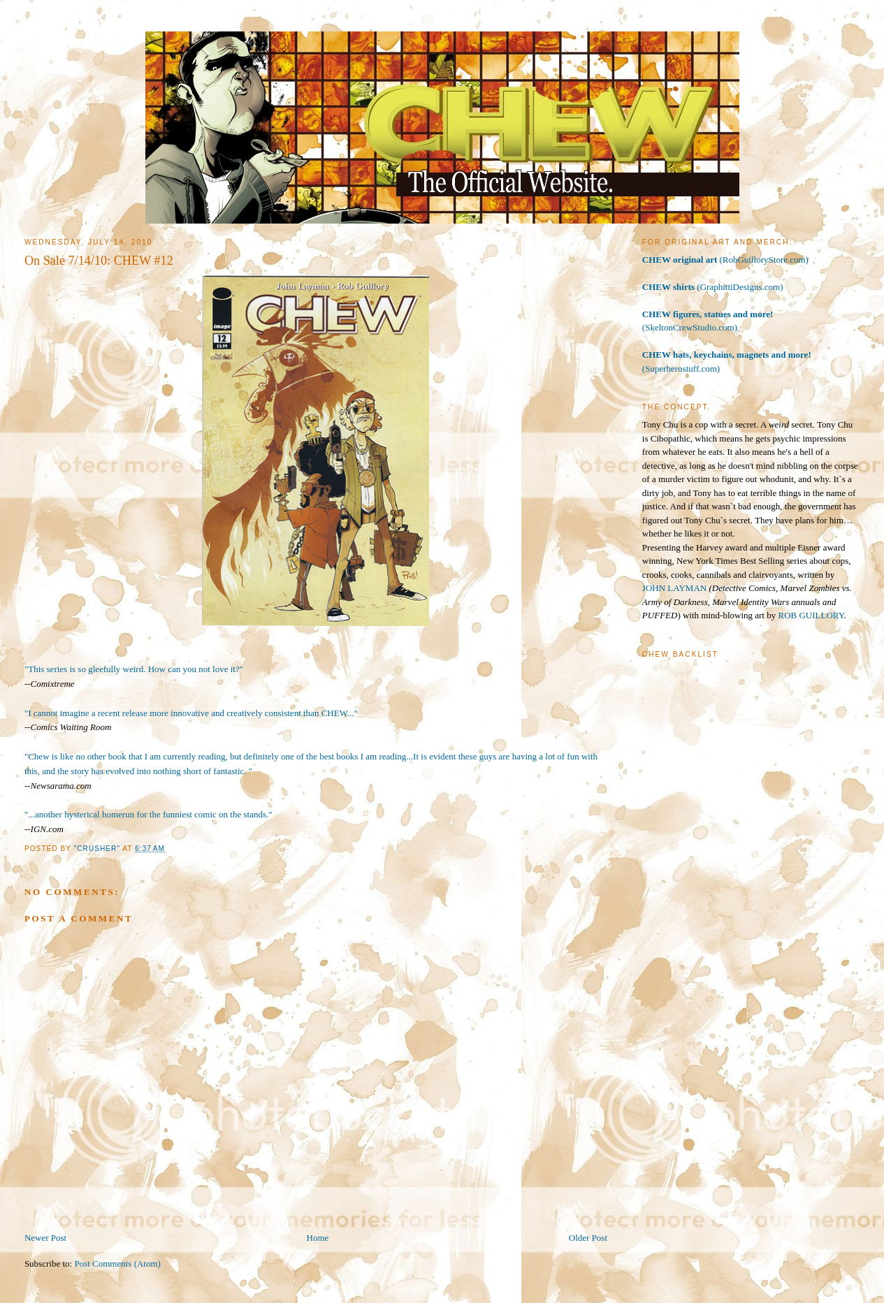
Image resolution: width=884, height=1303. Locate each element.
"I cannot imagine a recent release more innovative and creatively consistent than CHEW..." (191, 713)
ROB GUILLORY (810, 615)
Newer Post (45, 1237)
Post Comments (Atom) (117, 1263)
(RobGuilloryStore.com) (725, 259)
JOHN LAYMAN (674, 588)
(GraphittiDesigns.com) (712, 287)
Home (318, 1237)
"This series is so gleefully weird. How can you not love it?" (133, 669)
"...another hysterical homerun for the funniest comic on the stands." (148, 814)
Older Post (588, 1237)
